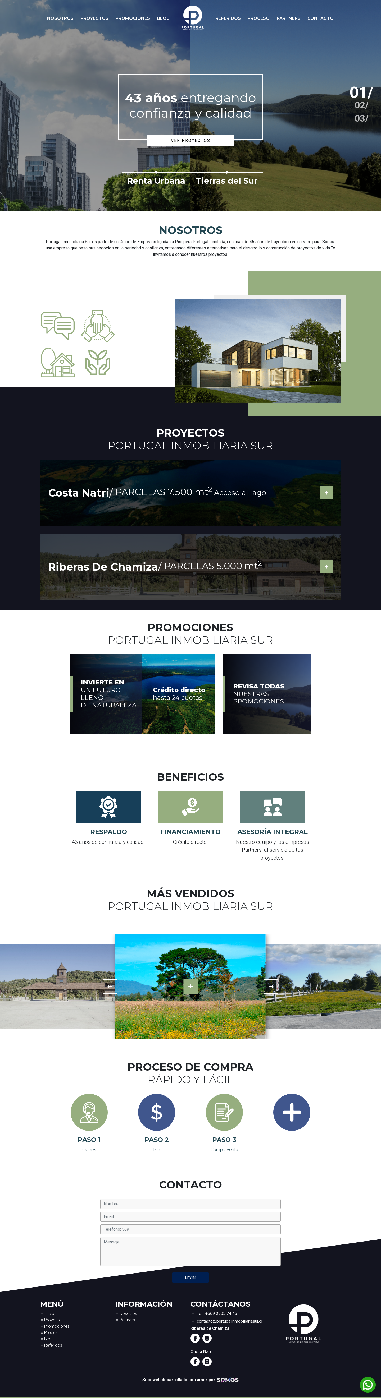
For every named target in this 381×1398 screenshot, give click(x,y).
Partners (289, 18)
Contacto (320, 18)
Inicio (49, 1313)
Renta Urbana (156, 181)
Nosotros (60, 18)
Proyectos (94, 18)
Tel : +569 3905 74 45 (217, 1313)
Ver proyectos (190, 140)
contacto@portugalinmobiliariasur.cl (229, 1321)
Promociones (133, 18)
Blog (163, 18)
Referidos (228, 18)
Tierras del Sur (226, 181)
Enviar (190, 1277)
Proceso (259, 18)
